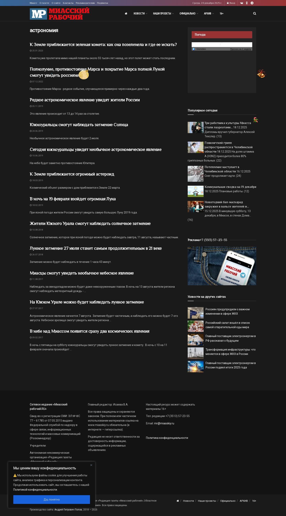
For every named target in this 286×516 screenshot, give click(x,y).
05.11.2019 (36, 106)
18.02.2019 (36, 205)
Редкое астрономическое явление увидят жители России (85, 99)
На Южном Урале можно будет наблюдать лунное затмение (87, 302)
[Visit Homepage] (59, 13)
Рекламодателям (85, 3)
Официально (187, 13)
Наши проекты (162, 13)
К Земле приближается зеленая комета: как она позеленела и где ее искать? (103, 44)
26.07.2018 (36, 254)
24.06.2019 (36, 131)
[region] (51, 485)
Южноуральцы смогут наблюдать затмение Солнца (79, 124)
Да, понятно (52, 499)
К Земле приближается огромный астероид (72, 174)
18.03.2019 (36, 180)
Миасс (33, 3)
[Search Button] (254, 13)
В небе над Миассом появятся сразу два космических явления (89, 331)
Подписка (102, 3)
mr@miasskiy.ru (164, 423)
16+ (221, 13)
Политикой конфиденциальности (35, 489)
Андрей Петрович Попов (68, 509)
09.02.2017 (36, 337)
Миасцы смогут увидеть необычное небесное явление (82, 273)
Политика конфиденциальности (167, 437)
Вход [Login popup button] (231, 3)
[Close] (91, 465)
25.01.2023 (36, 50)
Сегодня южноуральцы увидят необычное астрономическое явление (95, 149)
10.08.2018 (36, 230)
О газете (44, 3)
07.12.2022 (36, 81)
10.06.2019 (36, 155)
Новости (139, 13)
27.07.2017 (36, 308)
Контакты (68, 3)
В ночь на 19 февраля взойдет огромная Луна (73, 198)
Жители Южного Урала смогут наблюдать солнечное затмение (90, 223)
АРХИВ (207, 13)
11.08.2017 (36, 279)
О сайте (56, 3)
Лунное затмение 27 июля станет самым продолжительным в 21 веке (96, 248)
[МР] (222, 265)
